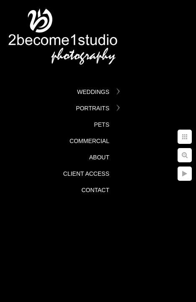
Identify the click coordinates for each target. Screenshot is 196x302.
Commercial (89, 141)
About (99, 157)
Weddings (93, 92)
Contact (95, 190)
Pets (101, 124)
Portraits (92, 108)
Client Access (86, 173)
